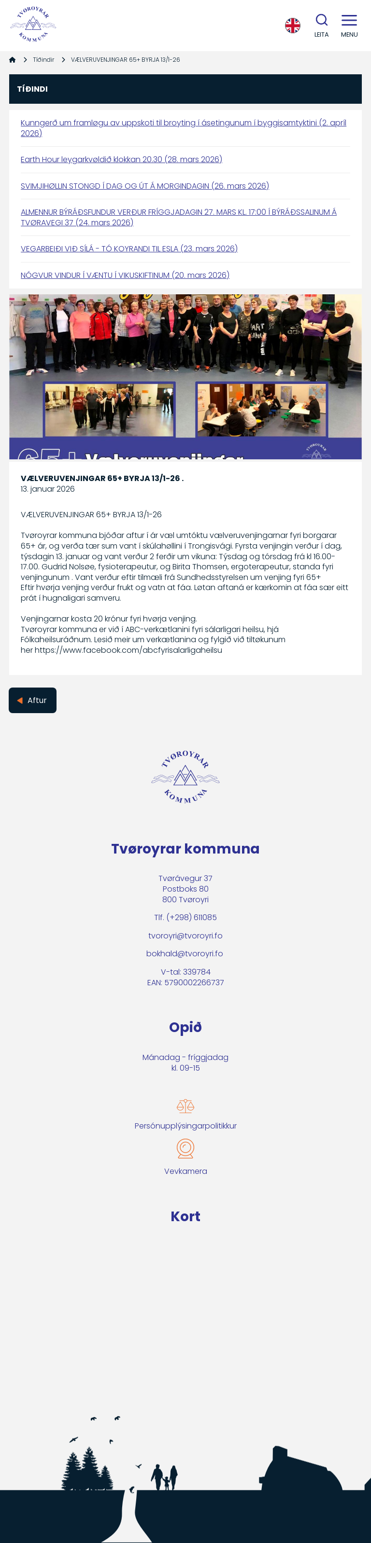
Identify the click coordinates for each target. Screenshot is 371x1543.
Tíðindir (43, 59)
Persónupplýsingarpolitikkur (186, 1125)
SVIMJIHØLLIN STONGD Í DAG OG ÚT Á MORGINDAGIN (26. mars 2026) (145, 186)
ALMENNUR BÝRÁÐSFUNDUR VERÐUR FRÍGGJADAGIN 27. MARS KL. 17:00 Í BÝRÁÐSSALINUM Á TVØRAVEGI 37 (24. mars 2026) (179, 217)
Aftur (37, 700)
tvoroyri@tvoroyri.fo (185, 935)
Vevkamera (185, 1171)
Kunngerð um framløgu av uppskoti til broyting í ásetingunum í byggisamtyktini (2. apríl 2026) (183, 128)
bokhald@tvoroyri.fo (184, 953)
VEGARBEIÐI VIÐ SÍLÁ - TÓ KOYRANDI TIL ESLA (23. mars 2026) (129, 248)
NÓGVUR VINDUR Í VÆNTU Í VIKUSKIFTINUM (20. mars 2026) (125, 275)
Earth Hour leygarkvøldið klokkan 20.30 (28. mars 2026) (121, 159)
